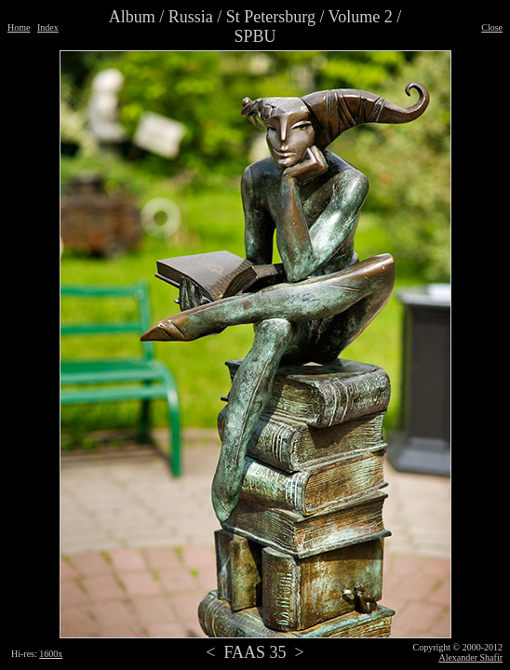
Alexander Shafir (470, 657)
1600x (50, 654)
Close (492, 27)
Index (48, 27)
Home (18, 27)
